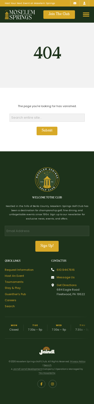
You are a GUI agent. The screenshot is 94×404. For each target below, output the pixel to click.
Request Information (19, 270)
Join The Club (59, 14)
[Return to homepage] (20, 14)
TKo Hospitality (47, 373)
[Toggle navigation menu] (86, 15)
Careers (10, 300)
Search (10, 306)
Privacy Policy (77, 361)
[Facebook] (41, 384)
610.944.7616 (66, 270)
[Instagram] (53, 384)
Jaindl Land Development (27, 369)
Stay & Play (13, 288)
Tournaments (14, 282)
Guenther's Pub (15, 294)
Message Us (66, 277)
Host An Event (14, 276)
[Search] (47, 118)
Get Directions (67, 285)
